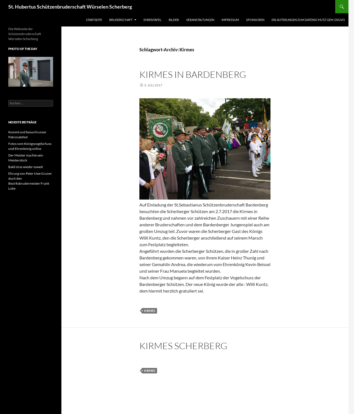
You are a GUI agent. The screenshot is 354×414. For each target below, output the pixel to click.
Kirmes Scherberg (183, 345)
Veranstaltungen (200, 20)
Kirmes (149, 310)
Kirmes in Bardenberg (192, 74)
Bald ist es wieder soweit (25, 167)
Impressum (230, 20)
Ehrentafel (153, 20)
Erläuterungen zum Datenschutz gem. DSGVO (308, 20)
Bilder (174, 20)
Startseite (94, 20)
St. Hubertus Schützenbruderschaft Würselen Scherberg (70, 7)
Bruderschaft (120, 20)
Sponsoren (255, 20)
